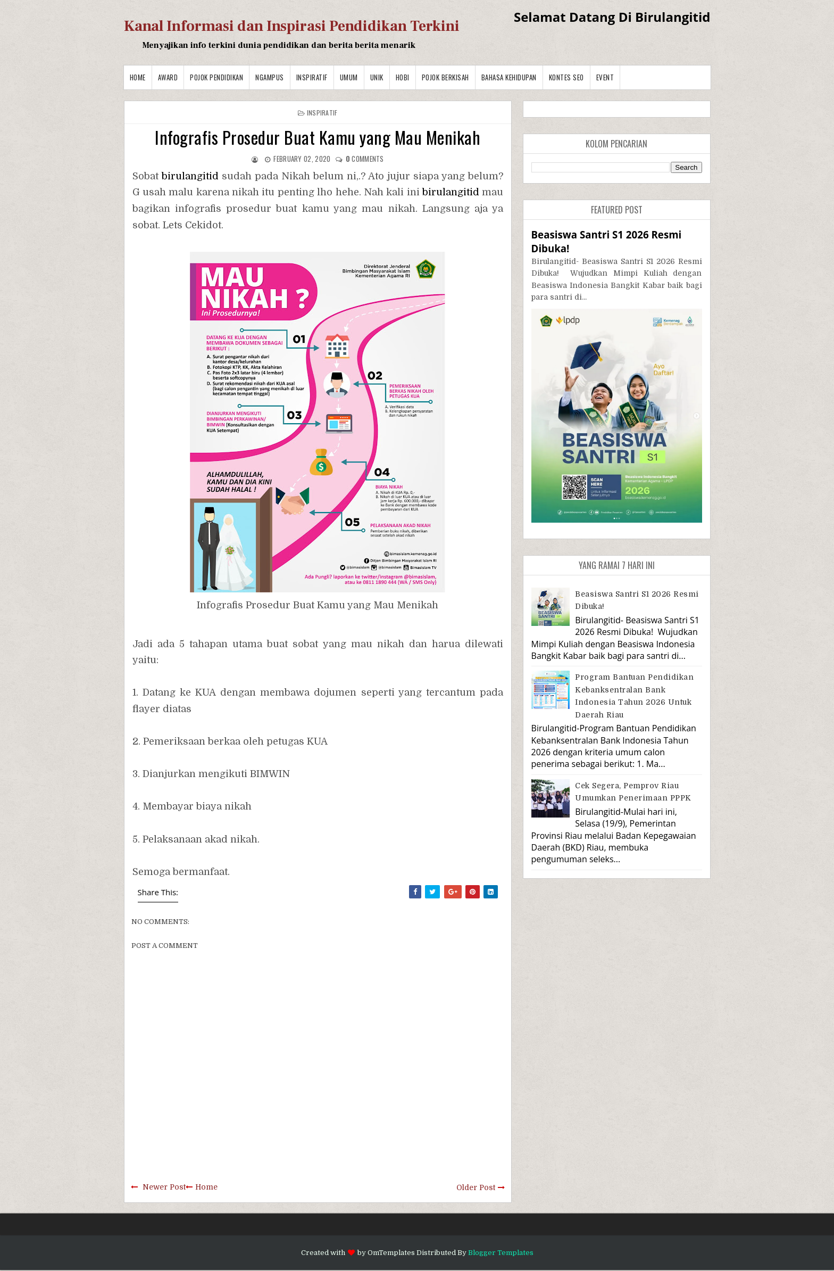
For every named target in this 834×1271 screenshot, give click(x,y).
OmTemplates (391, 1253)
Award (168, 77)
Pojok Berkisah (445, 77)
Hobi (403, 77)
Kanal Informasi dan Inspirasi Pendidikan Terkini (292, 26)
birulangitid (190, 176)
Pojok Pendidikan (216, 77)
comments (365, 158)
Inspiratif (312, 77)
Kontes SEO (566, 77)
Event (605, 77)
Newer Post (164, 1187)
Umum (349, 77)
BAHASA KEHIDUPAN (509, 77)
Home (138, 77)
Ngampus (269, 77)
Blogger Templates (500, 1253)
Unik (376, 77)
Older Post (475, 1187)
